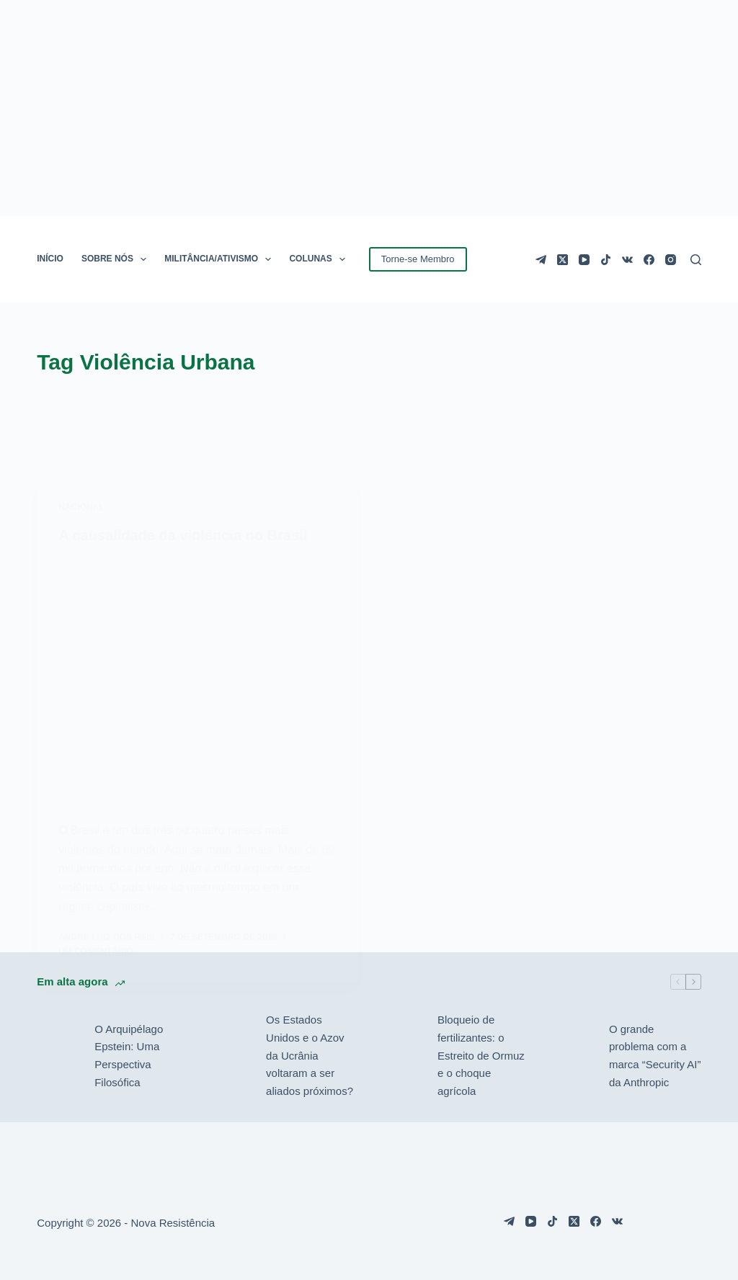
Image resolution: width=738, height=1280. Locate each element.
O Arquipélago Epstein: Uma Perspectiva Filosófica (128, 1055)
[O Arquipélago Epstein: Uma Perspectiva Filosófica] (58, 1056)
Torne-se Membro (418, 259)
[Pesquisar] (695, 259)
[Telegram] (540, 259)
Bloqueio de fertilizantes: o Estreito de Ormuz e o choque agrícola (481, 1055)
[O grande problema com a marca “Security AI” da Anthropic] (573, 1056)
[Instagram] (670, 259)
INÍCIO (50, 259)
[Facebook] (649, 259)
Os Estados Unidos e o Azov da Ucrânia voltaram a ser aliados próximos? (309, 1055)
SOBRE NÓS (116, 259)
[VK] (627, 259)
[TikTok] (605, 259)
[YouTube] (584, 259)
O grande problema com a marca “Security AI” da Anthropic (655, 1055)
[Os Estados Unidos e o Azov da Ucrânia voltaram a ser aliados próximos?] (230, 1056)
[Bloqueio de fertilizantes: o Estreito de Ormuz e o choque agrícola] (401, 1056)
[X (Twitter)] (562, 259)
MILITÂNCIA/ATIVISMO (220, 259)
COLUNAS (320, 259)
